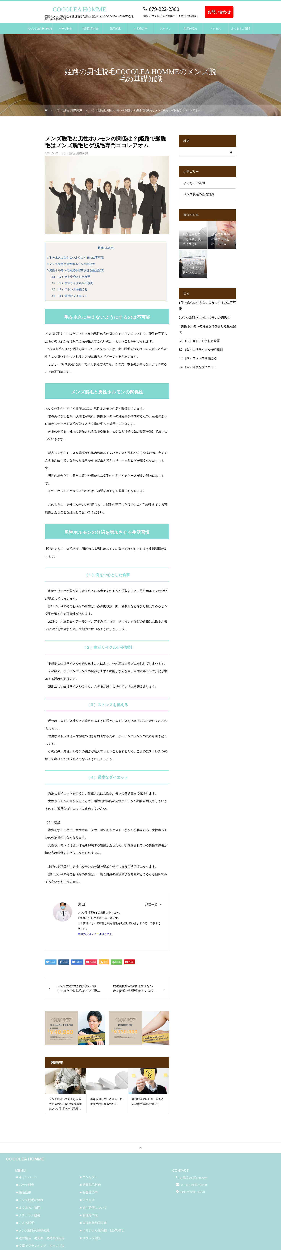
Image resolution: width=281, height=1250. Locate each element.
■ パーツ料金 (25, 1184)
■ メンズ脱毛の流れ (29, 1200)
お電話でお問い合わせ (193, 1177)
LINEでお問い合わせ (193, 1192)
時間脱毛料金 (90, 28)
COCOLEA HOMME (40, 28)
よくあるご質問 (240, 28)
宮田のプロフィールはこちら (95, 934)
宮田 (81, 904)
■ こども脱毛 (25, 1222)
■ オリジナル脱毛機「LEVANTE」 (103, 1230)
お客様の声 (140, 28)
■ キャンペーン (26, 1177)
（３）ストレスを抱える (69, 289)
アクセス (215, 28)
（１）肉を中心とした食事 (71, 276)
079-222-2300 (164, 9)
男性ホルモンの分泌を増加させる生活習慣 (75, 270)
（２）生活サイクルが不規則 (72, 283)
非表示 (109, 248)
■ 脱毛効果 (23, 1192)
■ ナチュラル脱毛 (28, 1215)
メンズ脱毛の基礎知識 (74, 153)
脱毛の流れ (190, 28)
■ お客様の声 (89, 1192)
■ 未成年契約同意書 (93, 1222)
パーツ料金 (65, 28)
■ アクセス (87, 1200)
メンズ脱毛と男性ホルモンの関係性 (71, 264)
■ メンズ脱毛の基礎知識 (32, 1230)
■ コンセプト (89, 1177)
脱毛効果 (115, 28)
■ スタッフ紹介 (90, 1238)
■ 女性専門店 (89, 1215)
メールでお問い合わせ (194, 1184)
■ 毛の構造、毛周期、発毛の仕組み (40, 1238)
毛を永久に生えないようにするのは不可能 (75, 257)
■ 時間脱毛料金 (90, 1184)
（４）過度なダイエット (69, 295)
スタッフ (165, 28)
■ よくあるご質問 (28, 1207)
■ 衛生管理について (93, 1207)
